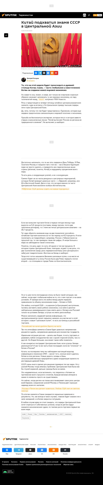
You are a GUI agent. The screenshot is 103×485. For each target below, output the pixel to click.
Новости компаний (52, 462)
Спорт (90, 444)
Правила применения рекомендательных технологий (43, 464)
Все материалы (31, 80)
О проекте (5, 462)
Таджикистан (7, 444)
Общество (62, 444)
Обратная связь (68, 464)
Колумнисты (25, 418)
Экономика (52, 444)
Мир (35, 414)
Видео (97, 444)
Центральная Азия (52, 414)
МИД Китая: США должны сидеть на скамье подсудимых (45, 189)
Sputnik (25, 69)
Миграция (72, 444)
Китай (24, 414)
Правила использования (28, 462)
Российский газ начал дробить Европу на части (41, 326)
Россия (30, 414)
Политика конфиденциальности (71, 462)
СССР (61, 414)
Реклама (41, 462)
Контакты (14, 462)
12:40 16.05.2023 (26, 31)
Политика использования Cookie (12, 464)
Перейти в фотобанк (44, 69)
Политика (41, 414)
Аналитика (68, 414)
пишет (41, 99)
